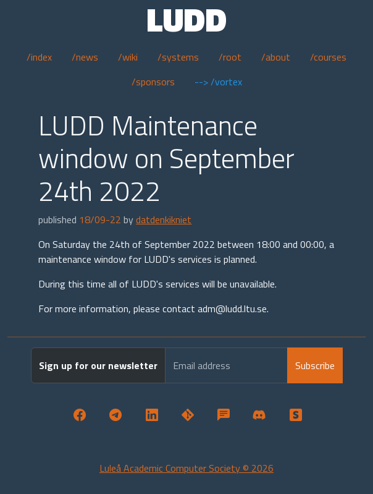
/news (85, 56)
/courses (328, 56)
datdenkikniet (163, 219)
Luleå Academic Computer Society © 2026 (186, 468)
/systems (178, 56)
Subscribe (315, 365)
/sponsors (153, 81)
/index (39, 56)
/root (230, 56)
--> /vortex (218, 81)
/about (275, 56)
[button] (78, 415)
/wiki (128, 56)
